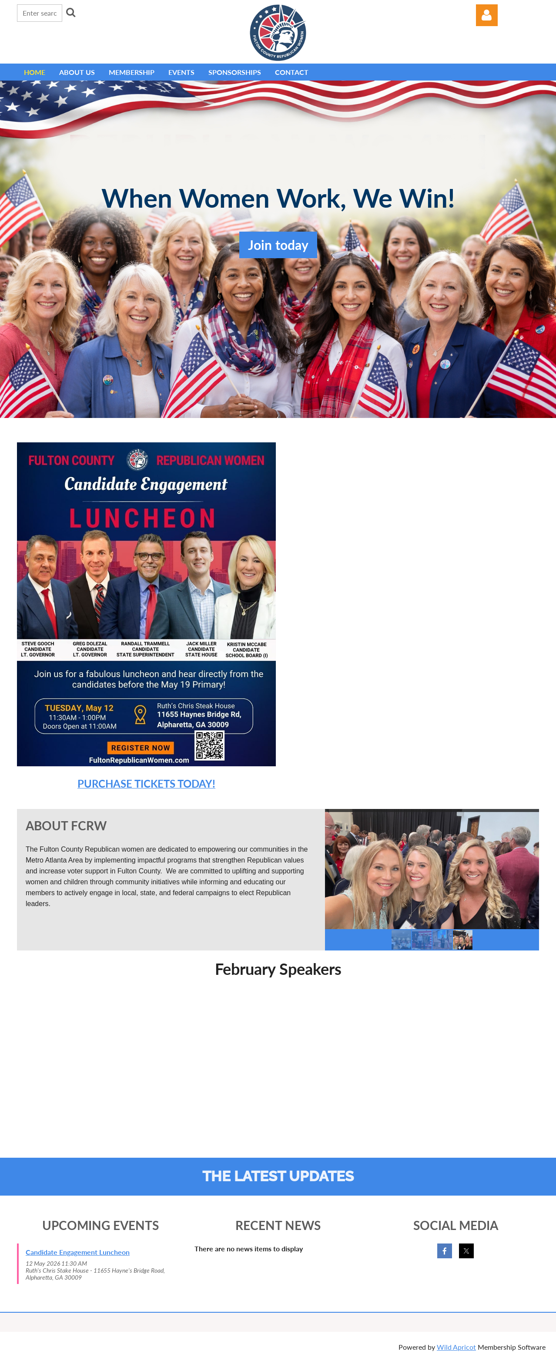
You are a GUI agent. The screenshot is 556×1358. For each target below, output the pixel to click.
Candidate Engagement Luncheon (78, 1252)
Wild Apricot (456, 1347)
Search (70, 12)
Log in (487, 15)
